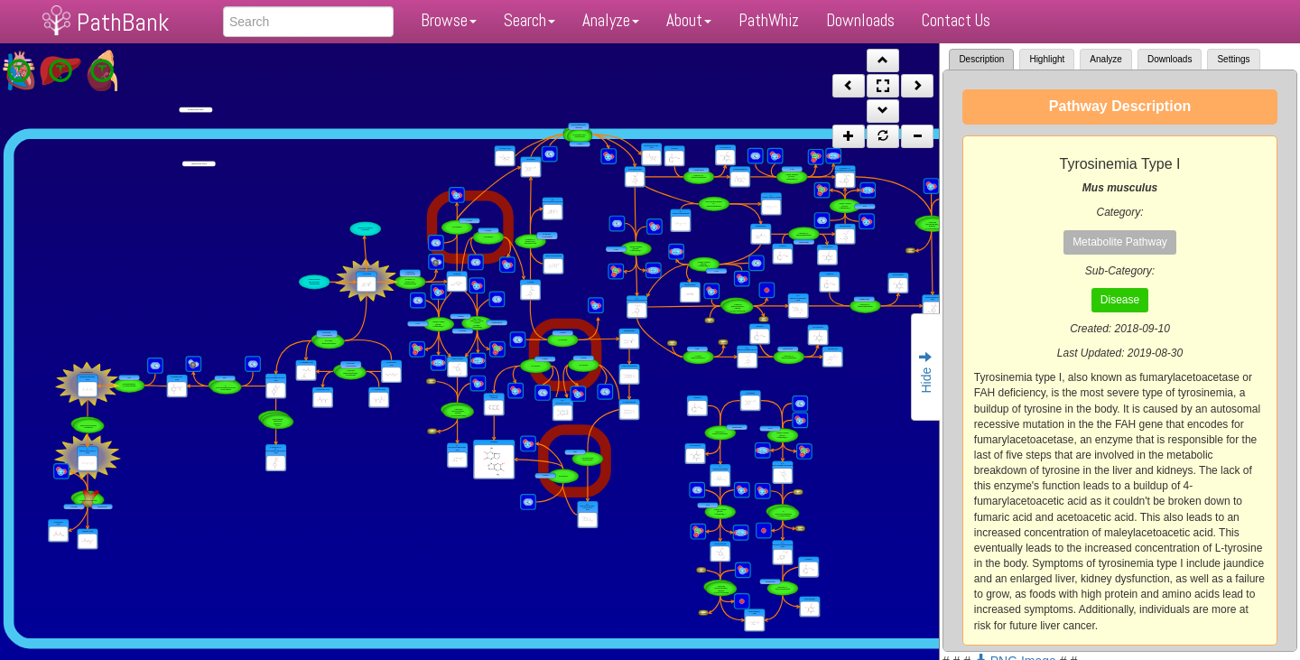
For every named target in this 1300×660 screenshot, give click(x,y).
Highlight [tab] (1046, 59)
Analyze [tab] (1106, 59)
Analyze (610, 20)
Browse (449, 20)
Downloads (860, 20)
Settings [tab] (1233, 59)
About (688, 20)
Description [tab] (981, 59)
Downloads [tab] (1169, 59)
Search (529, 20)
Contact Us (956, 20)
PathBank (123, 22)
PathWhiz (768, 20)
